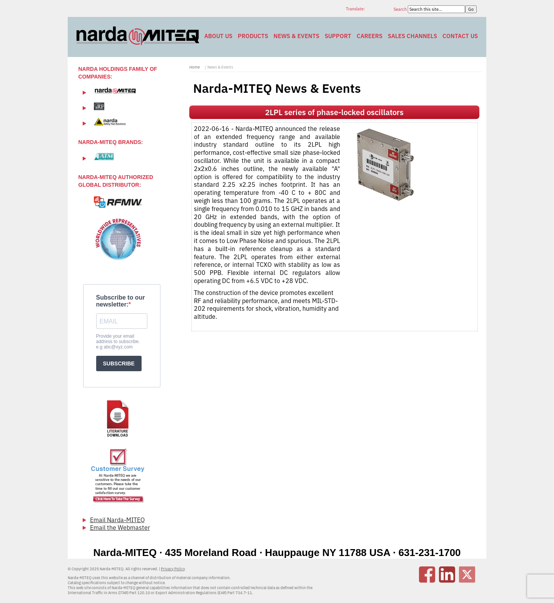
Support (338, 36)
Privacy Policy (173, 568)
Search (401, 9)
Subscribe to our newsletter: (120, 301)
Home (194, 67)
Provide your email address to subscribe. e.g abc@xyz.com (118, 341)
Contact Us (460, 36)
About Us (218, 36)
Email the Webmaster (120, 527)
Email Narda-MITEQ (117, 520)
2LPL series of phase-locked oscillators (334, 112)
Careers (369, 36)
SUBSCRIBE (119, 363)
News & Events (296, 36)
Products (253, 36)
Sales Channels (412, 36)
